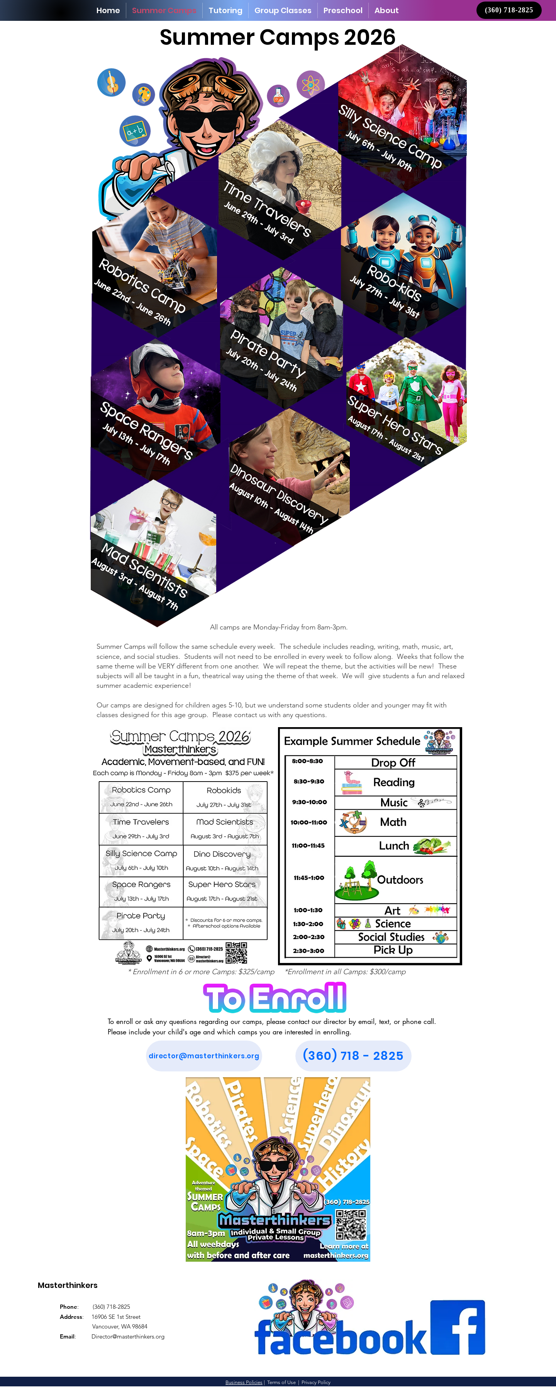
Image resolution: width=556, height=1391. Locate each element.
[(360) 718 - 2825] (353, 1056)
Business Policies (244, 1382)
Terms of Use (281, 1382)
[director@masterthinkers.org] (204, 1056)
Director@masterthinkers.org (128, 1336)
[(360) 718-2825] (509, 10)
